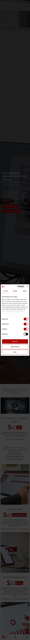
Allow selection (15, 346)
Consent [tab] (5, 291)
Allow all (15, 341)
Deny (15, 352)
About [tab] (24, 291)
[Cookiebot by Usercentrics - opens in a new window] (18, 287)
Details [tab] (15, 291)
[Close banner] (27, 286)
